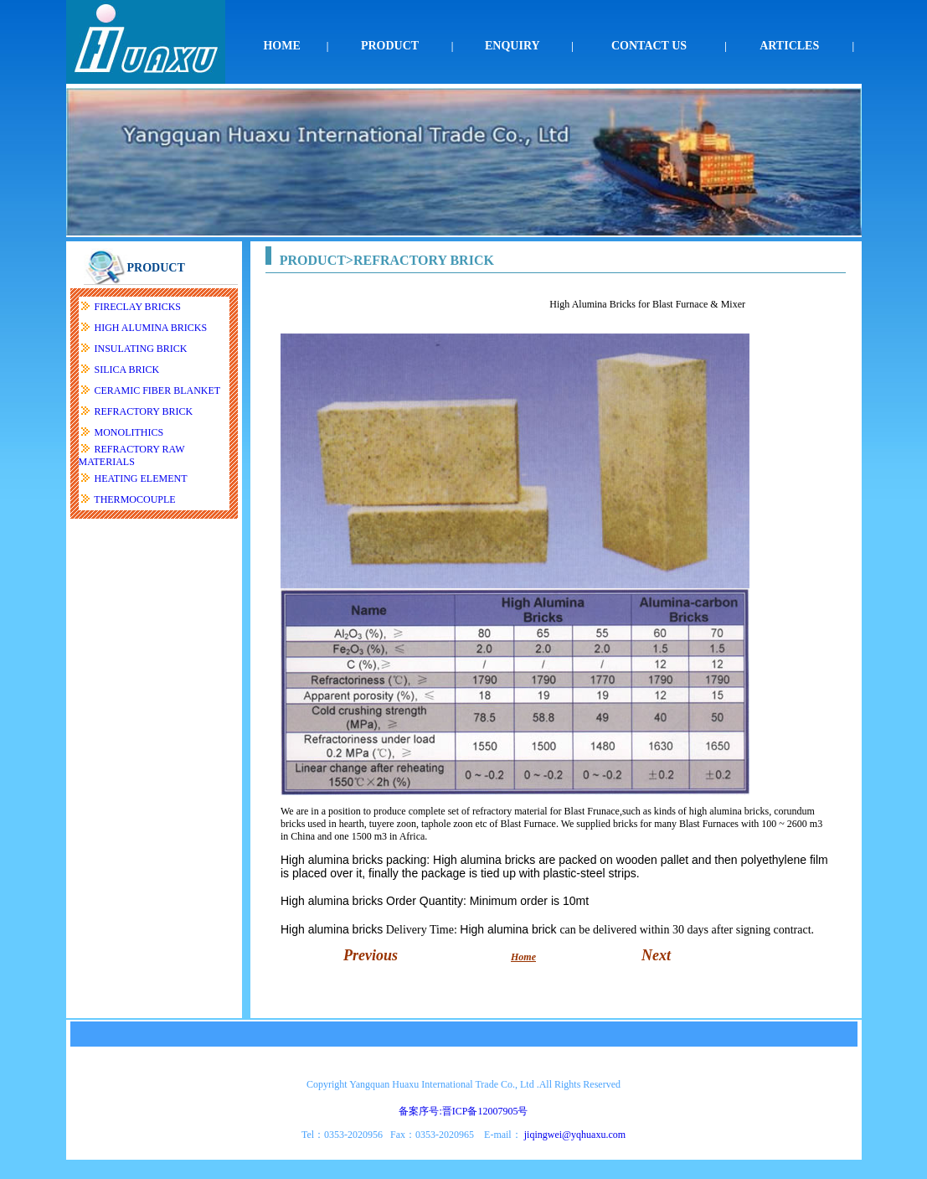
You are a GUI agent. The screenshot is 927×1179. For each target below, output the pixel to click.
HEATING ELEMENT (141, 478)
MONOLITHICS (129, 432)
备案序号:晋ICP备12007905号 (463, 1111)
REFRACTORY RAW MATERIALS (132, 455)
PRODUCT (390, 45)
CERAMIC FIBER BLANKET (158, 390)
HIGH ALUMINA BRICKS (151, 328)
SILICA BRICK (127, 369)
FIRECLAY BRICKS (138, 307)
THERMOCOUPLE (134, 499)
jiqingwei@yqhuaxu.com (575, 1134)
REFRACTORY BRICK (144, 411)
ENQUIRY (512, 45)
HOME (281, 45)
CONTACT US (649, 45)
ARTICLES (789, 45)
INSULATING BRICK (141, 348)
